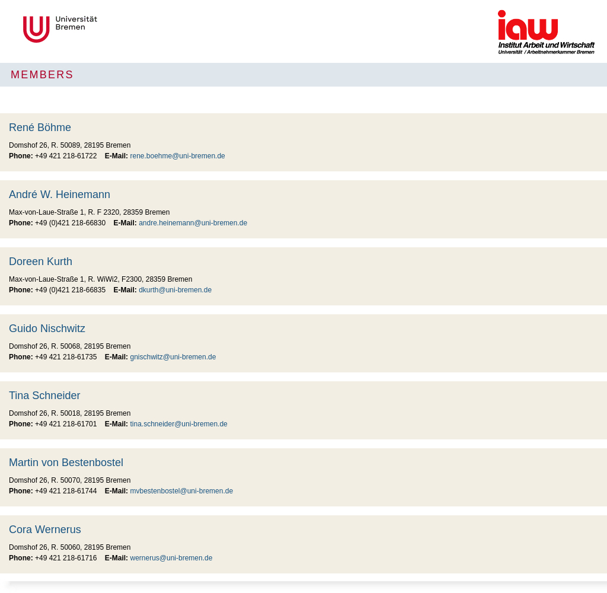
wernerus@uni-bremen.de (171, 558)
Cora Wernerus (45, 529)
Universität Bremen (99, 29)
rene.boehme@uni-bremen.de (177, 156)
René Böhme (40, 127)
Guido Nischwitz (47, 328)
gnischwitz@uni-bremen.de (173, 357)
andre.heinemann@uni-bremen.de (193, 223)
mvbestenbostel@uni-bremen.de (181, 491)
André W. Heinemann (59, 194)
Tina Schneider (44, 395)
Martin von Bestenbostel (66, 462)
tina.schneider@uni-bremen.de (178, 424)
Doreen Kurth (40, 261)
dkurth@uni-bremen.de (175, 290)
